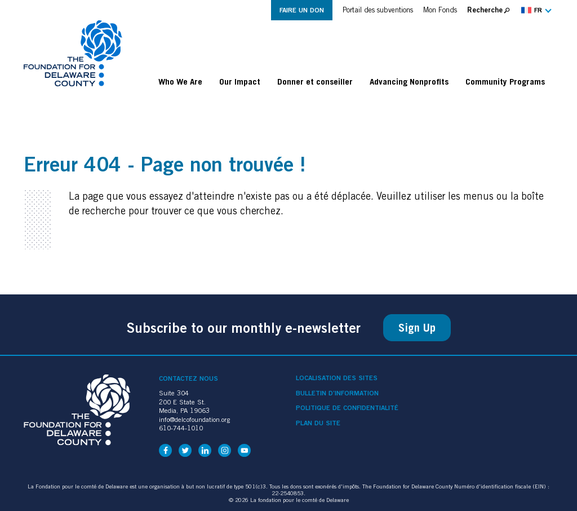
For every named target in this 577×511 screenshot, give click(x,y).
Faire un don (301, 10)
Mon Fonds (440, 10)
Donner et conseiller (315, 81)
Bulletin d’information (337, 393)
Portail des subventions (378, 10)
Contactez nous (188, 378)
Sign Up (417, 327)
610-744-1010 (181, 428)
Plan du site (318, 423)
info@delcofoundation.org (194, 419)
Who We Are (180, 81)
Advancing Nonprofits (409, 81)
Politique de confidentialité (347, 408)
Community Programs (505, 81)
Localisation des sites (337, 378)
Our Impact (239, 81)
